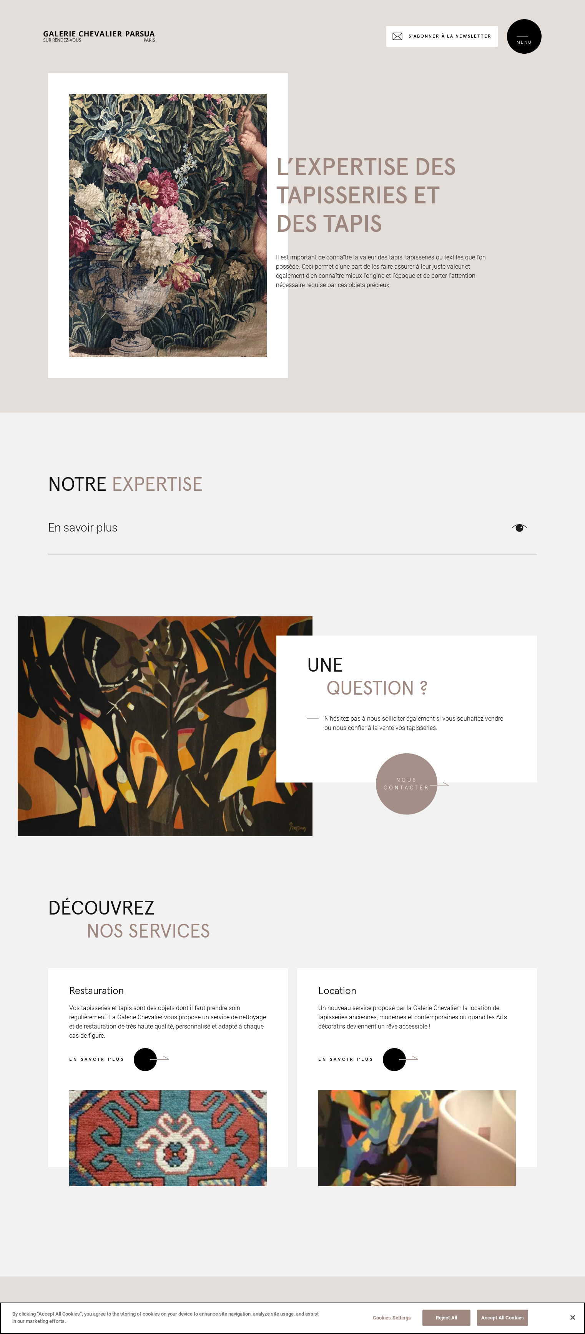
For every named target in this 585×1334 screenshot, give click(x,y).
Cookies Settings (392, 1318)
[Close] (572, 1317)
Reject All (446, 1318)
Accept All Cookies (502, 1318)
